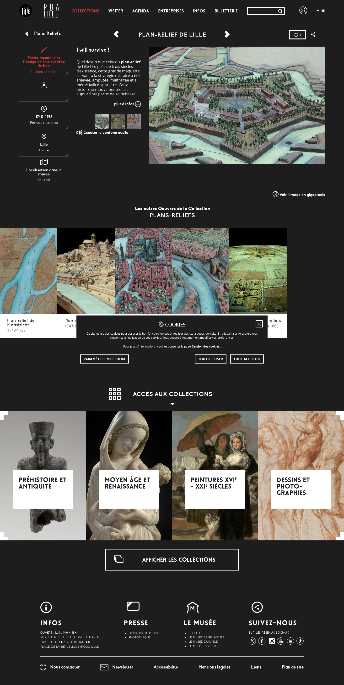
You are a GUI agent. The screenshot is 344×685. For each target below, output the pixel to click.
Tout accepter (247, 359)
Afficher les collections (164, 559)
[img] (102, 121)
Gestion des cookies (206, 346)
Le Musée (200, 623)
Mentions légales (215, 667)
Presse (136, 623)
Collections (85, 11)
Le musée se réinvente (206, 637)
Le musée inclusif (202, 646)
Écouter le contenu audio (102, 133)
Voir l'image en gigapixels (299, 194)
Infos (199, 11)
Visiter (115, 11)
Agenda (140, 11)
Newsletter (116, 667)
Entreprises (171, 11)
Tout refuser (210, 359)
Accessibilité (166, 667)
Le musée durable (203, 641)
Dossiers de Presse (144, 633)
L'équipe (194, 633)
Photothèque (139, 637)
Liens (256, 667)
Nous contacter (60, 667)
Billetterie (226, 11)
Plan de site (293, 667)
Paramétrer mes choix (104, 359)
